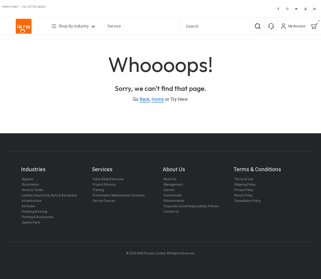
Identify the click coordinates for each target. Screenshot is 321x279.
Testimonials (172, 195)
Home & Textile (32, 190)
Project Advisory (104, 184)
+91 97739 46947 (33, 7)
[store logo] (23, 26)
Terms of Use (243, 179)
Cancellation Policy (247, 201)
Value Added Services (108, 179)
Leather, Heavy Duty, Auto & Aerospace (49, 195)
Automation (30, 184)
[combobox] (222, 26)
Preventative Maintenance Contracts (119, 195)
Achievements (173, 201)
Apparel (27, 179)
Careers (169, 190)
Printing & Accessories (38, 217)
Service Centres (104, 201)
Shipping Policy (245, 184)
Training (98, 190)
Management (173, 184)
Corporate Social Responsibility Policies (191, 206)
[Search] (257, 26)
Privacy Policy (244, 190)
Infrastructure (32, 201)
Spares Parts (31, 222)
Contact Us (171, 211)
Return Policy (243, 195)
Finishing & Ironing (34, 211)
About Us (169, 179)
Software (28, 206)
